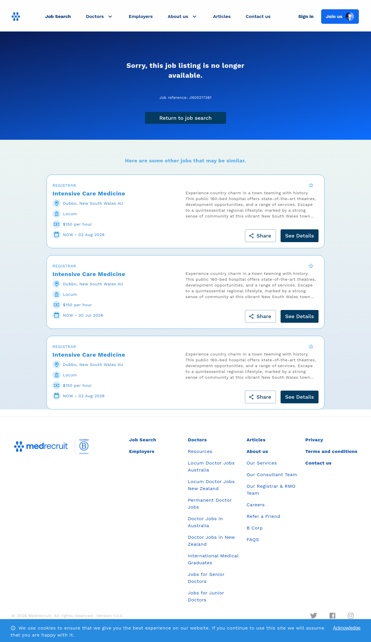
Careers (256, 508)
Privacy (314, 443)
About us (257, 455)
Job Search (58, 16)
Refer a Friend (264, 520)
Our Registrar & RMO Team (271, 493)
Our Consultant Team (272, 478)
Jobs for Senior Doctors (206, 581)
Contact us (258, 16)
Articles (221, 16)
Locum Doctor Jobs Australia (211, 470)
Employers (141, 16)
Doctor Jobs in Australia (205, 526)
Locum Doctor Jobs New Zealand (211, 489)
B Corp (255, 531)
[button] (100, 16)
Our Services (262, 466)
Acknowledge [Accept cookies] (347, 627)
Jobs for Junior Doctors (206, 600)
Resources (200, 455)
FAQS (253, 543)
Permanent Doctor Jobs (210, 507)
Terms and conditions (331, 455)
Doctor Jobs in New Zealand (211, 544)
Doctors (197, 443)
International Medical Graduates (213, 563)
